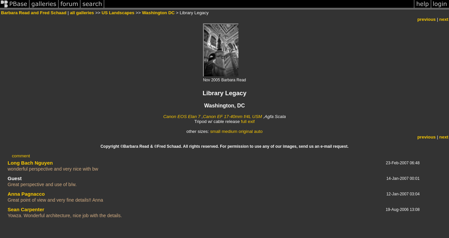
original (246, 131)
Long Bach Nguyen (30, 163)
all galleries (82, 12)
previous (426, 19)
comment (21, 155)
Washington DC (158, 12)
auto (258, 131)
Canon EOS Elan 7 (182, 116)
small (215, 131)
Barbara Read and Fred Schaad (33, 12)
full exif (248, 121)
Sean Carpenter (26, 209)
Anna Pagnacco (26, 194)
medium (229, 131)
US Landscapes (118, 12)
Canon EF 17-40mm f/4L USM (232, 116)
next (443, 19)
